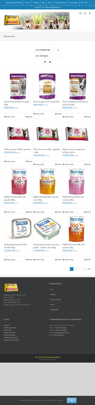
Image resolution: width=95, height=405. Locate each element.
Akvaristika (55, 309)
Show (42, 56)
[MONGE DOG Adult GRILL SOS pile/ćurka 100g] (47, 181)
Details (30, 117)
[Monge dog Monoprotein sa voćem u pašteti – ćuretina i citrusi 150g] (47, 229)
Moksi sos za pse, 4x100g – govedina (17, 149)
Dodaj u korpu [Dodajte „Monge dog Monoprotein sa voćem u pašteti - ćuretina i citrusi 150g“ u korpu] (39, 260)
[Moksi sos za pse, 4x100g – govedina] (18, 134)
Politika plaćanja (9, 335)
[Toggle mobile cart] (80, 13)
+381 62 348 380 (61, 330)
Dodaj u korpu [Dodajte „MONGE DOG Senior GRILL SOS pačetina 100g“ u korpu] (68, 260)
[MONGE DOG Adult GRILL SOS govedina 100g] (18, 181)
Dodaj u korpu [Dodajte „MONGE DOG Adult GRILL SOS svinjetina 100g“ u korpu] (68, 212)
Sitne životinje (56, 299)
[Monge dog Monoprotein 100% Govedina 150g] (18, 229)
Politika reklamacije (10, 337)
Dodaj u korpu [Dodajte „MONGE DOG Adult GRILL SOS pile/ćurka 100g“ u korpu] (39, 212)
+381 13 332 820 (60, 328)
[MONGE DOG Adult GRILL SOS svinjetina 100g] (77, 181)
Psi (52, 289)
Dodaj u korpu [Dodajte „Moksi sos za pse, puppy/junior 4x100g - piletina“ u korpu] (68, 164)
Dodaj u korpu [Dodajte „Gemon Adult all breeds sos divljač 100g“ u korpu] (10, 117)
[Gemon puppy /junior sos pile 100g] (47, 86)
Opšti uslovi (8, 330)
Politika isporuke (9, 333)
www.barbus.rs (59, 335)
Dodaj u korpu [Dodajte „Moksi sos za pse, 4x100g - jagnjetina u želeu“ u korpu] (39, 164)
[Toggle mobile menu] (90, 13)
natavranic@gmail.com (53, 7)
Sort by (43, 50)
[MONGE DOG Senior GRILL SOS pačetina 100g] (77, 229)
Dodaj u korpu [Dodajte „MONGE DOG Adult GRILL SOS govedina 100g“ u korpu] (10, 212)
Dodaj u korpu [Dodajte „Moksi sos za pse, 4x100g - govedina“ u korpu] (10, 161)
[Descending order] (58, 50)
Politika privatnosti (10, 328)
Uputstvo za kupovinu (11, 340)
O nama (6, 325)
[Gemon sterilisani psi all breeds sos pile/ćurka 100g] (77, 86)
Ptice (52, 304)
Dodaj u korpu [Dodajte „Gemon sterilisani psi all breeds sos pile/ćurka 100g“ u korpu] (68, 117)
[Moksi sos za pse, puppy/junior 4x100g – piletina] (77, 134)
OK (71, 400)
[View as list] (50, 62)
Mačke (53, 294)
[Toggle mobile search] (85, 13)
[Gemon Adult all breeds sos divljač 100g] (18, 86)
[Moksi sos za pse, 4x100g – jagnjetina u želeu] (47, 134)
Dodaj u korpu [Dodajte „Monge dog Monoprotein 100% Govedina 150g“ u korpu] (10, 260)
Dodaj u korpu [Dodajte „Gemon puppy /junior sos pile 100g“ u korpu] (39, 114)
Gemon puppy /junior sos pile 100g (46, 101)
